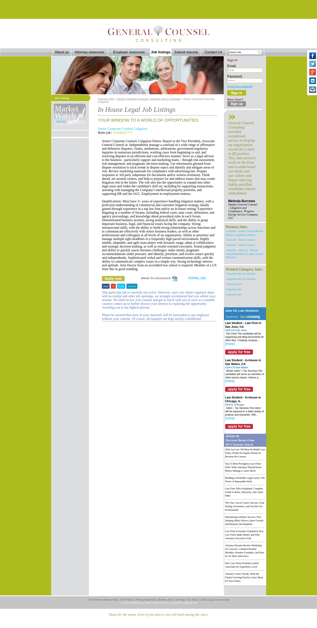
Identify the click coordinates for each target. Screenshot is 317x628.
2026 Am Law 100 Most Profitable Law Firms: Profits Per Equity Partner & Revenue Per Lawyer (245, 453)
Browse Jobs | (166, 599)
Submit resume (186, 52)
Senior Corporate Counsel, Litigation (122, 128)
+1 (113, 286)
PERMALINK (197, 278)
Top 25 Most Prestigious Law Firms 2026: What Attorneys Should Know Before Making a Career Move (243, 467)
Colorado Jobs (234, 294)
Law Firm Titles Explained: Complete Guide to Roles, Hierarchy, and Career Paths (244, 492)
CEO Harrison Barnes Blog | (103, 599)
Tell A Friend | (127, 599)
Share (105, 286)
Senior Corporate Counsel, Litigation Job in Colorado (149, 99)
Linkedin (132, 286)
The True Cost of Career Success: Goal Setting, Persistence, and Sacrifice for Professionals (244, 506)
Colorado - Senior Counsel (240, 239)
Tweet (121, 286)
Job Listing (61, 98)
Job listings (160, 52)
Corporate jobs (234, 284)
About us (62, 52)
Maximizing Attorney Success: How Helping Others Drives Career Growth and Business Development (244, 521)
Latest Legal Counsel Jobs (214, 599)
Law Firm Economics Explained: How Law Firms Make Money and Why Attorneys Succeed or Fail (244, 535)
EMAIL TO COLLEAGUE (159, 278)
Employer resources (129, 52)
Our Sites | (193, 599)
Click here (61, 121)
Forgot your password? (240, 86)
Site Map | (180, 599)
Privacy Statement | (147, 599)
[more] (230, 344)
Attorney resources (89, 52)
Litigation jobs (234, 289)
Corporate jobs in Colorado (241, 273)
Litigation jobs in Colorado (240, 278)
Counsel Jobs (106, 99)
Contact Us (213, 52)
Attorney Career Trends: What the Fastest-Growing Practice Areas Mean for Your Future (244, 577)
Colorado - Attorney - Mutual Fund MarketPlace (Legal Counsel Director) (244, 254)
